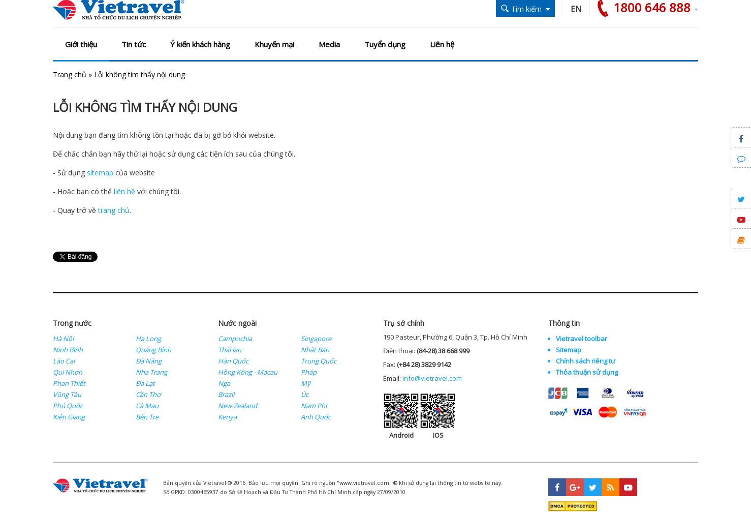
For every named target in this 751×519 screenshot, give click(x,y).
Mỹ (305, 383)
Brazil (226, 394)
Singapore (316, 338)
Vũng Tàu (67, 394)
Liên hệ (442, 44)
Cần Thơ (148, 394)
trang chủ (114, 210)
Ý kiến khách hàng (200, 44)
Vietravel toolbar (581, 338)
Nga (224, 383)
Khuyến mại (274, 44)
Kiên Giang (69, 416)
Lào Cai (64, 360)
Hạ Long (148, 338)
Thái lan (229, 349)
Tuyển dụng (384, 44)
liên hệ (124, 191)
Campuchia (235, 338)
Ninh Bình (68, 349)
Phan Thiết (69, 383)
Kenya (227, 416)
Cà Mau (147, 405)
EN (576, 9)
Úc (304, 394)
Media (329, 44)
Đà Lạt (145, 383)
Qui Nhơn (67, 372)
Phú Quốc (68, 405)
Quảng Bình (153, 349)
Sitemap (568, 349)
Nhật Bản (315, 349)
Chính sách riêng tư (585, 360)
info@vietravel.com (432, 378)
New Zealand (237, 405)
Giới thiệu (81, 44)
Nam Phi (314, 405)
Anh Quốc (316, 416)
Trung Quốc (318, 360)
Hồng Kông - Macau (247, 372)
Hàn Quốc (233, 360)
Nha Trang (151, 372)
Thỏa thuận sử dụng (587, 372)
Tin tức (133, 44)
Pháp (309, 372)
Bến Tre (147, 416)
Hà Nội (63, 338)
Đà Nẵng (149, 360)
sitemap (100, 172)
